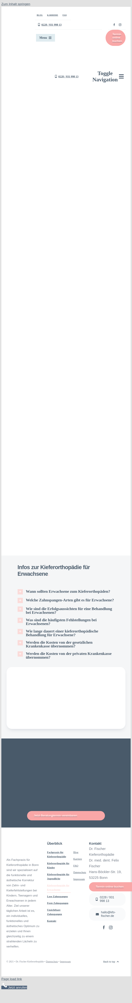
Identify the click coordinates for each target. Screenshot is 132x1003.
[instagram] (120, 24)
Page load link (11, 979)
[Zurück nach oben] (111, 961)
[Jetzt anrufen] (107, 899)
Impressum (65, 961)
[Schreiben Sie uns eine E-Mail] (107, 914)
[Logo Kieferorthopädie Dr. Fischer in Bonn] (31, 52)
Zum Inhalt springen (15, 4)
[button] (66, 591)
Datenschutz (52, 961)
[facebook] (114, 24)
